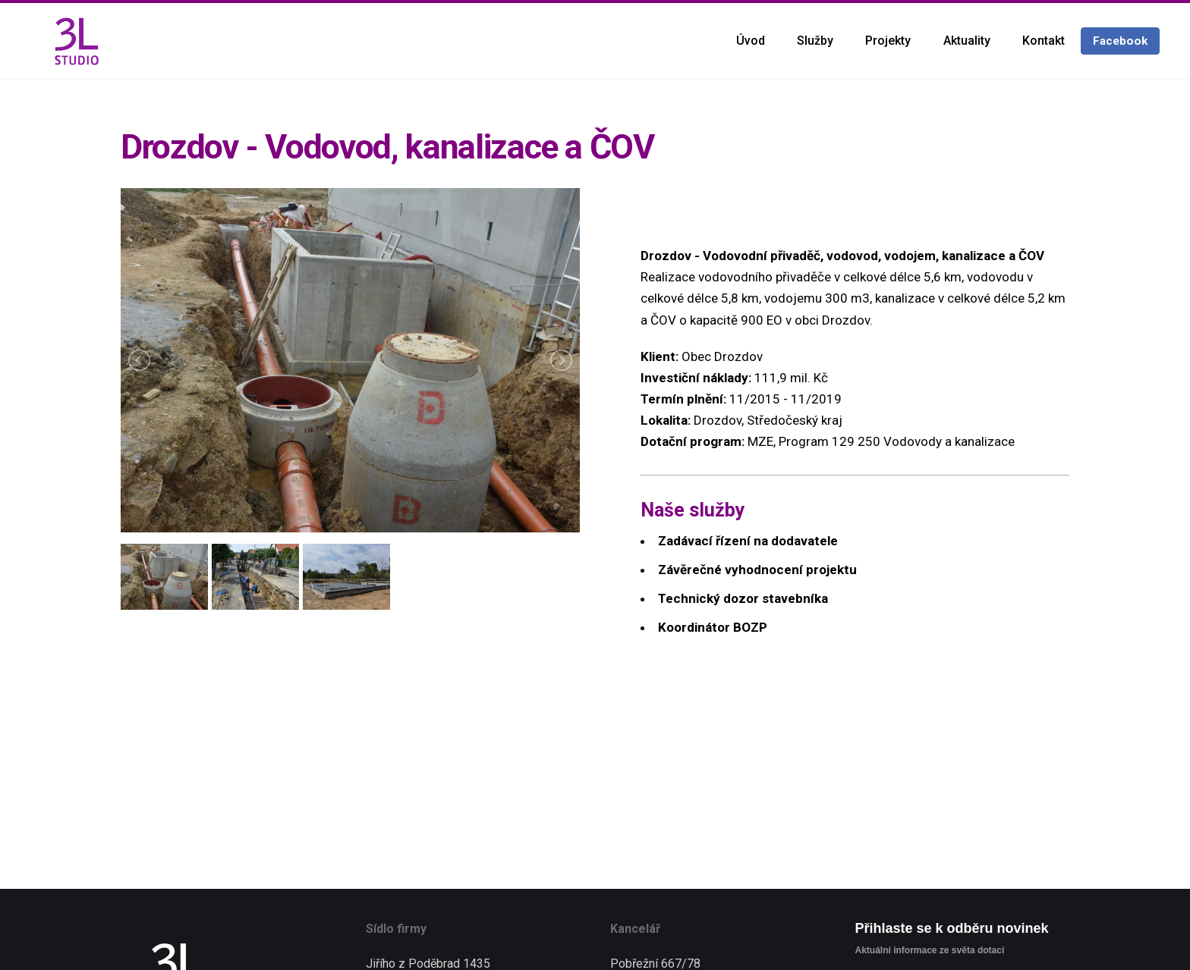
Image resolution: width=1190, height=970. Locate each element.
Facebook (1120, 41)
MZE (760, 441)
